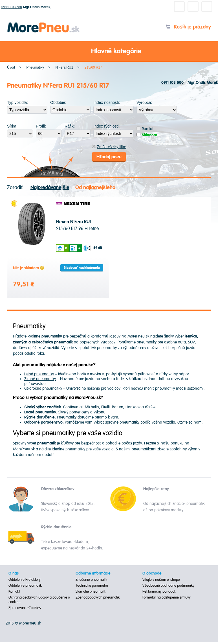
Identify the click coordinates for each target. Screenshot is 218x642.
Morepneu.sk (43, 23)
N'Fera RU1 (64, 67)
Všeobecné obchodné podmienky (168, 585)
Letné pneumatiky (39, 374)
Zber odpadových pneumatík (98, 597)
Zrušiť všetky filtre (109, 146)
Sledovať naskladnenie (82, 268)
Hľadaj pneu (108, 157)
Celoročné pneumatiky (43, 388)
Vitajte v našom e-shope (161, 579)
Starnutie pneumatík (91, 591)
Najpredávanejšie (49, 187)
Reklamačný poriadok (159, 591)
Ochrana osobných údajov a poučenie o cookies (39, 599)
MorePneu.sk (138, 336)
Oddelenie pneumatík (25, 585)
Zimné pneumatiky (40, 378)
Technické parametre (92, 585)
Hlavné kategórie (109, 51)
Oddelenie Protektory (24, 579)
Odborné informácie (93, 573)
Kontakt (14, 591)
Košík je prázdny (188, 27)
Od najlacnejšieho (95, 187)
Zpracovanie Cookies (24, 608)
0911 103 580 (11, 7)
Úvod (11, 67)
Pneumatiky (35, 67)
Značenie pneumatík (91, 579)
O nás (13, 573)
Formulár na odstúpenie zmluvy (166, 597)
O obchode (152, 573)
